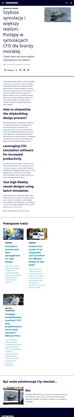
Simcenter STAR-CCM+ (14, 207)
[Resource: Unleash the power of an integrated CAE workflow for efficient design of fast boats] (37, 259)
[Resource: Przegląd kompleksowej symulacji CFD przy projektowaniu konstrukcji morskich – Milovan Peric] (13, 331)
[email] (28, 70)
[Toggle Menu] (3, 3)
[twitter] (16, 70)
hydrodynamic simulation (11, 84)
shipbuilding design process (12, 129)
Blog (27, 390)
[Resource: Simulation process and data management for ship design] (13, 259)
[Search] (67, 3)
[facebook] (20, 70)
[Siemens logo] (12, 3)
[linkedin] (24, 70)
